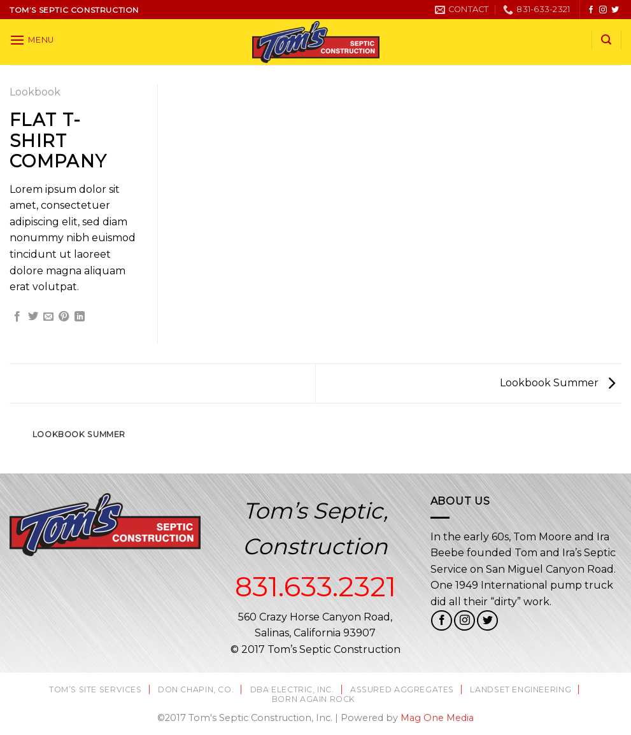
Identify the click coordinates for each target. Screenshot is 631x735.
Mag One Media (437, 718)
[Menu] (32, 39)
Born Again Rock (313, 699)
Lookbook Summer (557, 383)
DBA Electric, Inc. (292, 689)
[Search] (606, 39)
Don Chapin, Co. (196, 689)
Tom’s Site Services (95, 689)
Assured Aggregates (402, 689)
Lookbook (35, 92)
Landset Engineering (520, 689)
